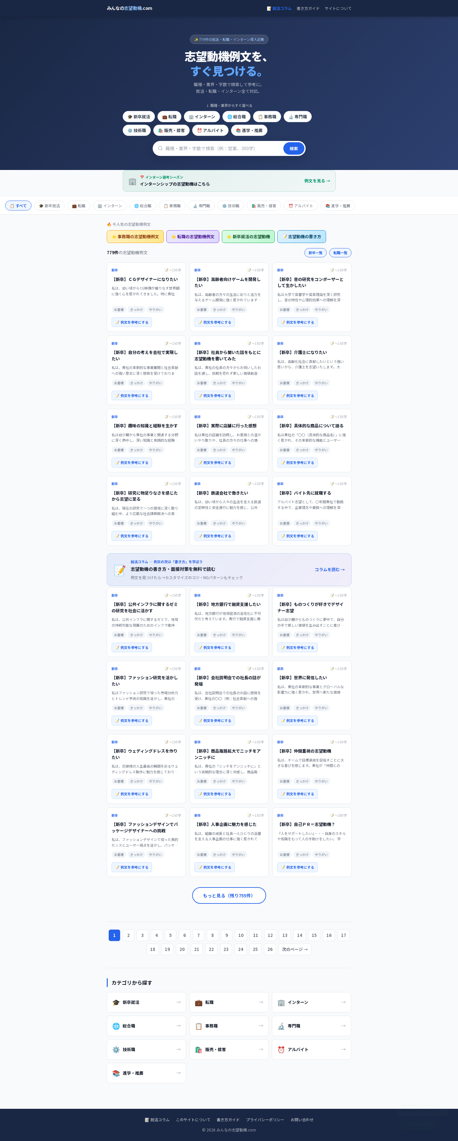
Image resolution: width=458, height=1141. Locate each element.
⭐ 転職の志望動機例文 (192, 236)
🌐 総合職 (236, 117)
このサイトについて (193, 1119)
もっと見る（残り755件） (229, 895)
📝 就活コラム (279, 8)
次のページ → (294, 949)
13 (284, 935)
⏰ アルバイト (210, 130)
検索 (293, 148)
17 (342, 935)
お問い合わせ (301, 1119)
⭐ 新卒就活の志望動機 (248, 236)
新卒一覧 (316, 252)
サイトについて (338, 8)
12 (270, 935)
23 (225, 949)
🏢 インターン (201, 117)
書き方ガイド (308, 8)
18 (153, 949)
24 (240, 949)
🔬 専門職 (297, 117)
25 (254, 949)
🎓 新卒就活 (138, 117)
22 (211, 949)
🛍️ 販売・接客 (171, 130)
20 (182, 949)
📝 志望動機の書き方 (301, 236)
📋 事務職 (267, 117)
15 (313, 935)
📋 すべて (18, 205)
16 (328, 935)
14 (299, 935)
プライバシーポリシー (265, 1119)
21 (197, 949)
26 (268, 949)
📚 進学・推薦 (249, 130)
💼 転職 (169, 117)
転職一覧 (340, 252)
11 (256, 935)
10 (241, 935)
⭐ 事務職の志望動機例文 (135, 236)
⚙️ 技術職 (136, 130)
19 (168, 949)
